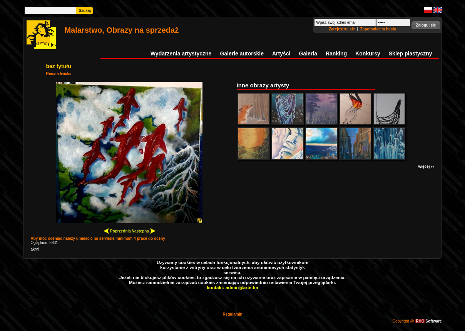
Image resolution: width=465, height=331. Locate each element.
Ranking (336, 53)
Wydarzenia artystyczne (181, 53)
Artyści (281, 53)
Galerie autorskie (242, 53)
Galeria (308, 53)
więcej (426, 166)
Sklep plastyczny (410, 53)
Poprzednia (117, 230)
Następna (144, 230)
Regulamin (232, 314)
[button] (425, 25)
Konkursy (367, 53)
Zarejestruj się (342, 29)
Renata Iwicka (58, 74)
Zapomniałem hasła (378, 29)
